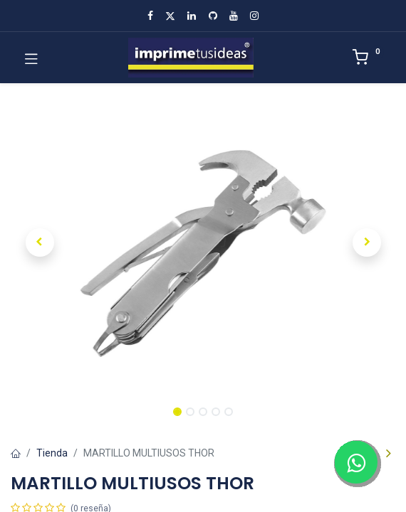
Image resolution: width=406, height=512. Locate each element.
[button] (39, 242)
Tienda (52, 453)
